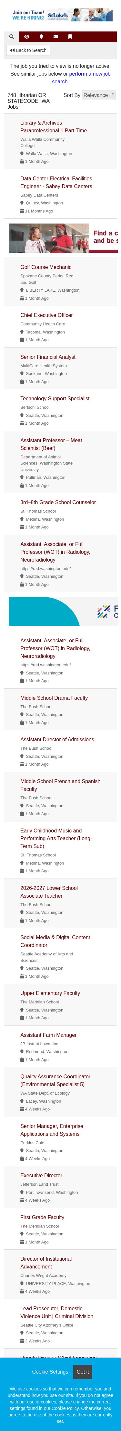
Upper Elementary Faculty (50, 993)
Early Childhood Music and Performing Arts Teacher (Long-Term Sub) (56, 838)
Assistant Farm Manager (48, 1035)
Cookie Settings (50, 1372)
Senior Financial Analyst (48, 357)
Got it (82, 1372)
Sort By (72, 95)
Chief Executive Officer (46, 315)
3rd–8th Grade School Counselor (58, 502)
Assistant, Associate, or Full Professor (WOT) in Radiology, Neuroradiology (55, 552)
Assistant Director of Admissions (57, 739)
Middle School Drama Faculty (54, 698)
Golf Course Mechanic (45, 267)
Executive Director (41, 1175)
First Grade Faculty (42, 1217)
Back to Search (28, 50)
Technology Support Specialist (54, 398)
